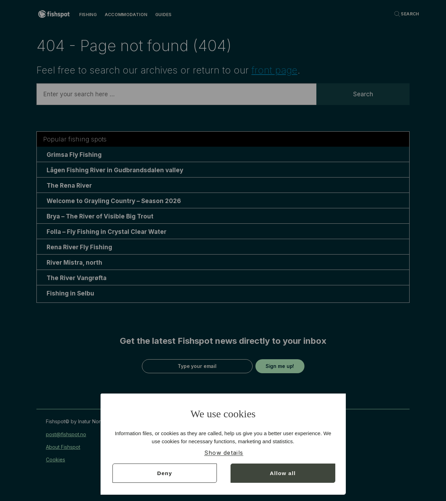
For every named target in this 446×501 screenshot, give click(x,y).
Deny (164, 473)
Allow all (282, 473)
